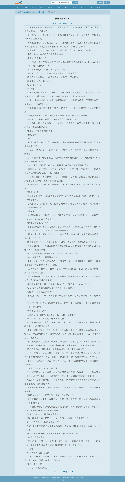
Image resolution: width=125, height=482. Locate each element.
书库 (98, 7)
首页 (18, 7)
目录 (59, 23)
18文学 (18, 3)
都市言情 (42, 7)
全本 (90, 7)
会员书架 (100, 2)
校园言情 (34, 7)
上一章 (54, 23)
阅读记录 (107, 2)
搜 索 (75, 3)
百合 (74, 7)
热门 (26, 7)
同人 (82, 7)
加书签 (65, 23)
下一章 (71, 23)
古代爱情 (50, 7)
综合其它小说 (27, 12)
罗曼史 (58, 7)
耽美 (66, 7)
